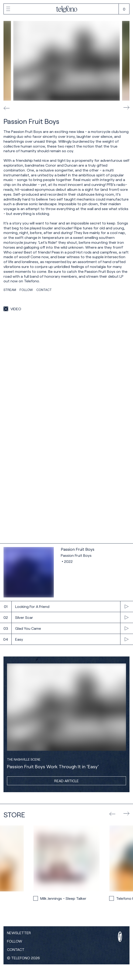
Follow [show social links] (26, 289)
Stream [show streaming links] (9, 289)
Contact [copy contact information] (44, 289)
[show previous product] (112, 813)
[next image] (126, 108)
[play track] (66, 606)
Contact (15, 949)
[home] (66, 9)
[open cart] (124, 8)
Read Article (66, 780)
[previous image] (6, 107)
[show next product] (126, 814)
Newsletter (19, 933)
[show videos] (12, 309)
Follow (14, 941)
